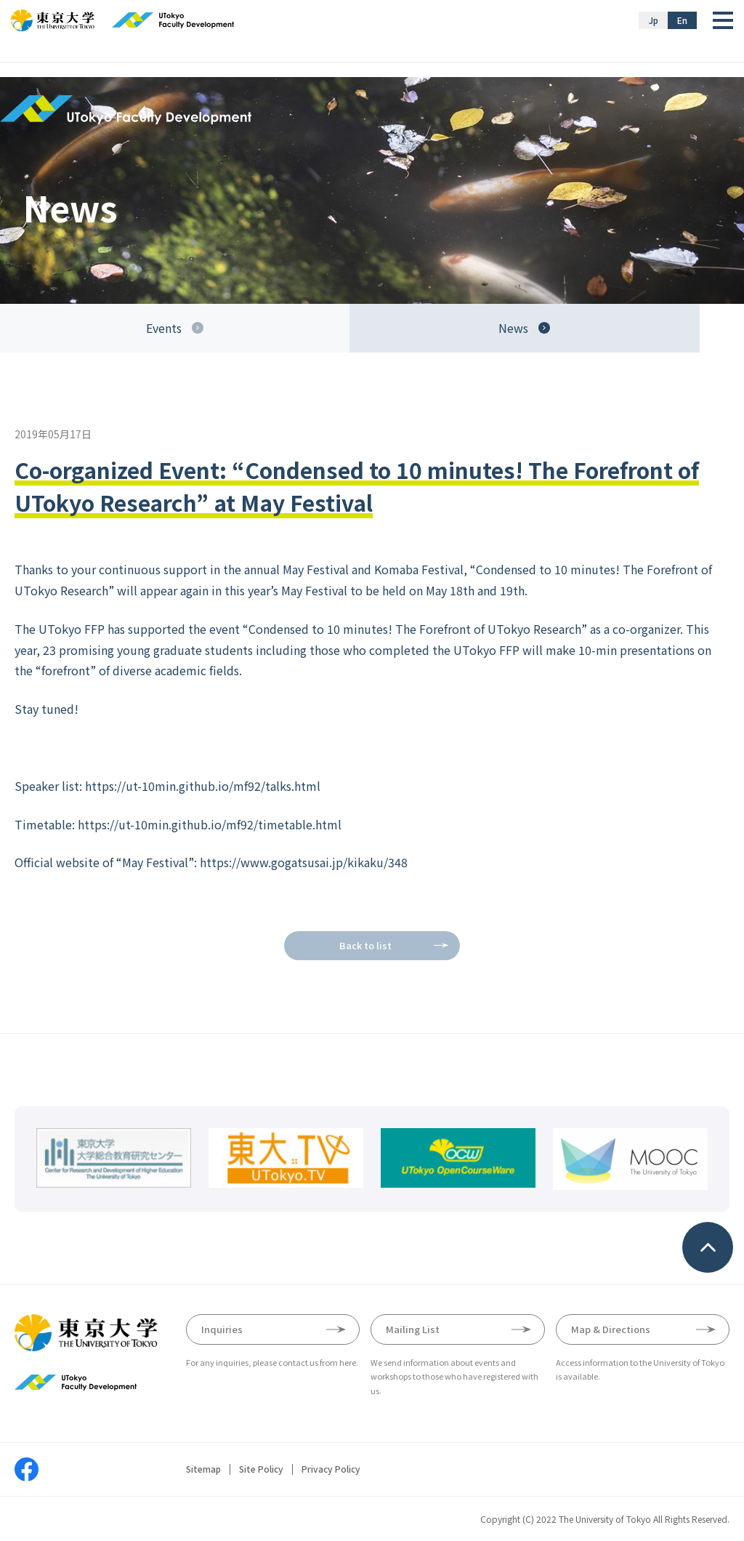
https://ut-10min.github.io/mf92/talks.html (202, 785)
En (682, 20)
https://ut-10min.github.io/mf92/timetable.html (209, 824)
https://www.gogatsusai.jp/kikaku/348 (304, 862)
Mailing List (413, 1329)
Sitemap (203, 1469)
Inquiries (222, 1329)
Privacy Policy (331, 1469)
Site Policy (261, 1469)
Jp (653, 20)
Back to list (365, 945)
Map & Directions (610, 1329)
